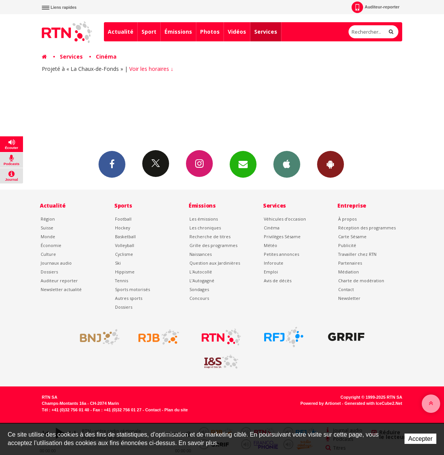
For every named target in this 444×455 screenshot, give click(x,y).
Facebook (112, 164)
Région (48, 218)
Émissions (178, 31)
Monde (48, 236)
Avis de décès (277, 280)
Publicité (347, 245)
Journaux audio (56, 262)
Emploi (271, 271)
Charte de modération (361, 280)
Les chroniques (205, 227)
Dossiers (49, 271)
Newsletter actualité (61, 289)
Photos (210, 31)
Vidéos (237, 31)
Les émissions (203, 218)
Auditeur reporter (59, 280)
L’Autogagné (201, 280)
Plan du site (176, 410)
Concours (199, 298)
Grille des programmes (213, 245)
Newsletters (243, 164)
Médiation (348, 271)
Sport (148, 31)
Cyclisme (124, 254)
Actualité (120, 31)
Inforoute (273, 262)
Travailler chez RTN (357, 254)
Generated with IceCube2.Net (373, 403)
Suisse (47, 227)
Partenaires (350, 262)
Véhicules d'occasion (285, 218)
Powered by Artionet (321, 403)
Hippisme (125, 271)
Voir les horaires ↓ (151, 68)
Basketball (125, 236)
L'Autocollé (200, 271)
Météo (270, 245)
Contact (346, 289)
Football (123, 218)
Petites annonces (281, 254)
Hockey (122, 227)
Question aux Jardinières (214, 262)
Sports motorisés (132, 289)
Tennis (121, 280)
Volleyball (124, 245)
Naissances (200, 254)
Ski (118, 262)
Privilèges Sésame (282, 236)
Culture (48, 254)
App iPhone (286, 164)
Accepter (420, 438)
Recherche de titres (209, 236)
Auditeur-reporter (376, 7)
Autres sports (128, 298)
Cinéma (106, 56)
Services (265, 31)
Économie (51, 245)
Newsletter (349, 298)
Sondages (199, 289)
